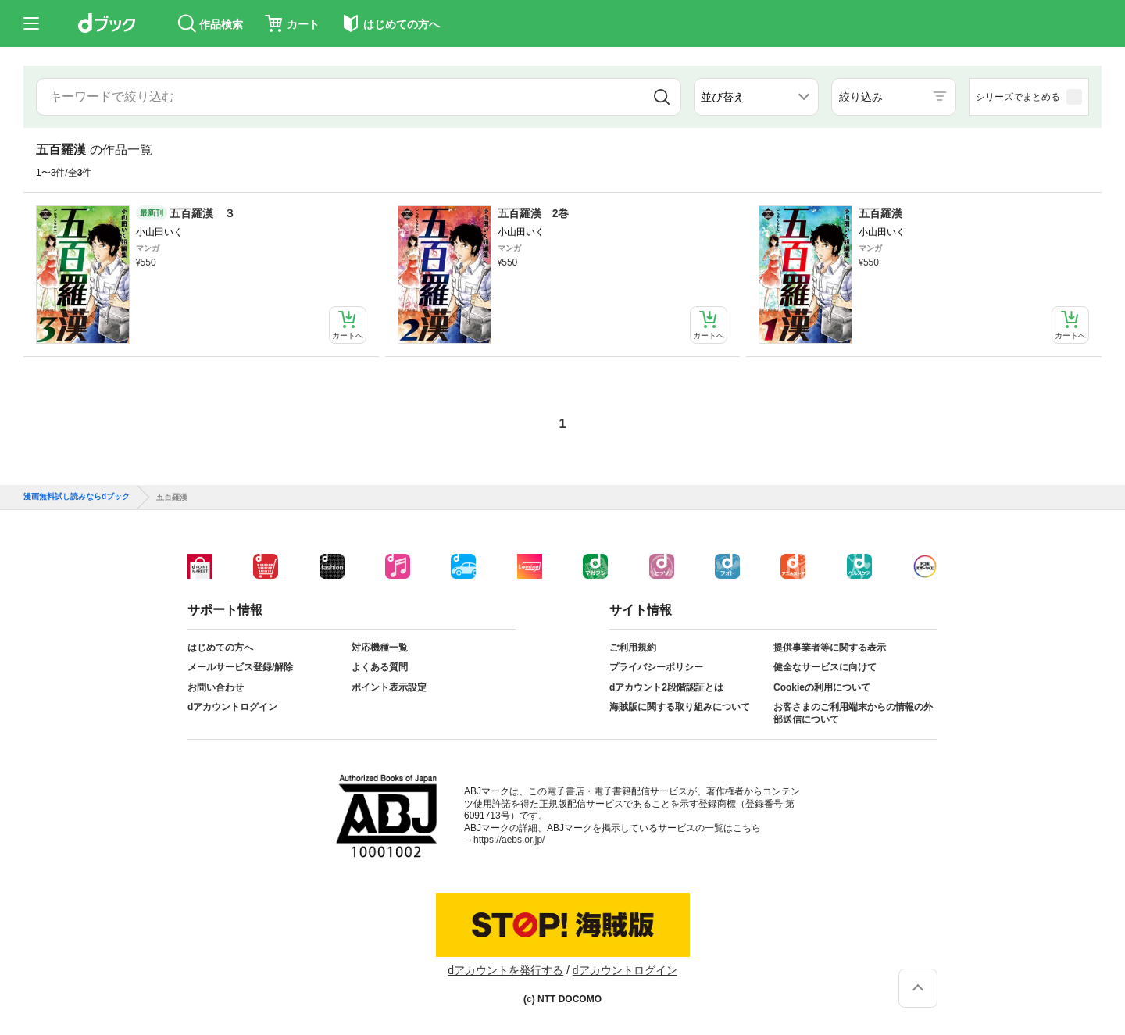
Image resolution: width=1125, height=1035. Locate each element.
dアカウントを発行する (505, 970)
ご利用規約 (632, 647)
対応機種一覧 (380, 647)
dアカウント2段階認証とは (666, 687)
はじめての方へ (220, 647)
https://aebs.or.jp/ (509, 839)
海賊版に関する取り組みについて (679, 706)
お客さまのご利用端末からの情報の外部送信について (853, 713)
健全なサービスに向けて (825, 667)
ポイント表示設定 (389, 687)
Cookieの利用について (821, 687)
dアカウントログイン (232, 706)
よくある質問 (380, 667)
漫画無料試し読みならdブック (76, 497)
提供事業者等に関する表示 (829, 647)
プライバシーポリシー (656, 667)
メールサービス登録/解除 (240, 667)
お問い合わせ (216, 687)
